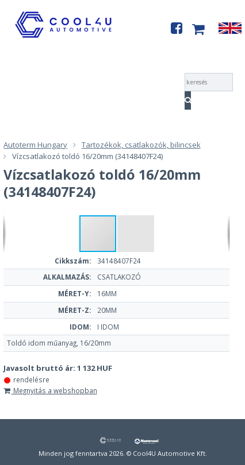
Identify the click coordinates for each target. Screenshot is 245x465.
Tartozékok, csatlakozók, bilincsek (141, 145)
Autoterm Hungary (35, 145)
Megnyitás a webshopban (50, 390)
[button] (135, 233)
